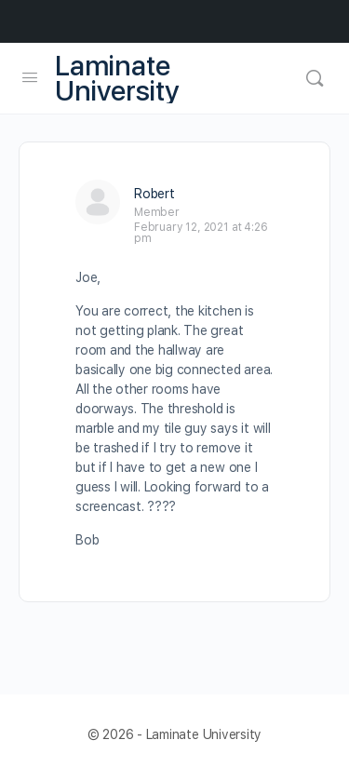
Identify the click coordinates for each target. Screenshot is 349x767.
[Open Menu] (30, 76)
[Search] (314, 78)
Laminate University (117, 78)
